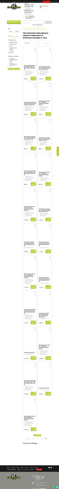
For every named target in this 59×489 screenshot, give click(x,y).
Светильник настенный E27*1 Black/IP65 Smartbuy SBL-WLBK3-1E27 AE (44, 172)
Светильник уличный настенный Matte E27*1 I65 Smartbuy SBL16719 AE (44, 241)
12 (42, 432)
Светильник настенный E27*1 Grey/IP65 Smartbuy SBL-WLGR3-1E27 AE (44, 207)
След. (46, 432)
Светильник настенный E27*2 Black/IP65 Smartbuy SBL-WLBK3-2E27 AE (44, 342)
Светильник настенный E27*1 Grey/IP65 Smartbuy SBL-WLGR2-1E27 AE (30, 135)
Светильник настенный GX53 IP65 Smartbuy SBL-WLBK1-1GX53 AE (44, 136)
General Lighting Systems (12, 48)
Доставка (36, 461)
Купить (33, 77)
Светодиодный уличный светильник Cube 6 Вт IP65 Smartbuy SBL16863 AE (30, 66)
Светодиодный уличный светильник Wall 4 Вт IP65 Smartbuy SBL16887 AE (30, 101)
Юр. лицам (25, 1)
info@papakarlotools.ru (30, 17)
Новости (26, 461)
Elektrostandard (12, 44)
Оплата (31, 461)
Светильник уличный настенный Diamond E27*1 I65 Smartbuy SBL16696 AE (44, 312)
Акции (22, 461)
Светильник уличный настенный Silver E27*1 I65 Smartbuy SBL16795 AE (30, 241)
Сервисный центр (46, 1)
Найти (48, 22)
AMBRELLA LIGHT (13, 42)
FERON (10, 46)
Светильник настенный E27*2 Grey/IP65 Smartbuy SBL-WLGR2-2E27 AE (44, 66)
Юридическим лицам (11, 463)
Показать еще (37, 429)
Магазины (33, 463)
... (39, 432)
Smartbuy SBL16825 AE (43, 383)
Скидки (17, 461)
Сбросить (17, 68)
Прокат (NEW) (40, 1)
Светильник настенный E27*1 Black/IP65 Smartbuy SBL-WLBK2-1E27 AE (44, 101)
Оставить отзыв (31, 1)
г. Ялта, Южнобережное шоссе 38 (12, 64)
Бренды (11, 1)
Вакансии (19, 463)
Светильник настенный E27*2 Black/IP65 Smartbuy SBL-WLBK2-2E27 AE (30, 412)
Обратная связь (29, 18)
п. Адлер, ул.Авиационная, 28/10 (12, 60)
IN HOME (11, 50)
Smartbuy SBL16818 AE (29, 347)
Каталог (7, 1)
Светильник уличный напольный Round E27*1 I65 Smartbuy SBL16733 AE (44, 276)
